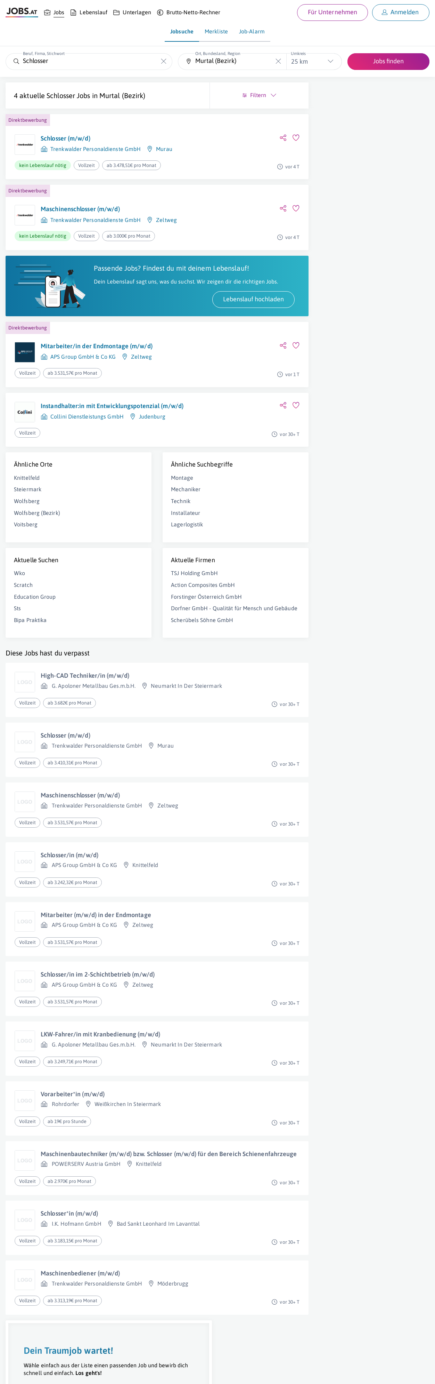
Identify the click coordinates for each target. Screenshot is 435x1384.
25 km (299, 61)
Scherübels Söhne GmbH (154, 658)
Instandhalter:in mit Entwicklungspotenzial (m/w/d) (100, 435)
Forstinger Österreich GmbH (158, 627)
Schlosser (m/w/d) (65, 147)
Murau (164, 158)
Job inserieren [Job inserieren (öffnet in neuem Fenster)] (46, 1372)
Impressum (80, 1372)
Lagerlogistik (139, 555)
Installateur (137, 543)
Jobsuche (182, 31)
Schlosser (61, 96)
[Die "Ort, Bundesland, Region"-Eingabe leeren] (278, 61)
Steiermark (27, 520)
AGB (102, 1372)
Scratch (23, 615)
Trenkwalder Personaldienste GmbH (95, 158)
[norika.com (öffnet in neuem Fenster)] (246, 1372)
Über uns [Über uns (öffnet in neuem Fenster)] (15, 1372)
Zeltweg (166, 229)
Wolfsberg (27, 531)
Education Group (35, 627)
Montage (134, 508)
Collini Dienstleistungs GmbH (87, 450)
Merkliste (216, 31)
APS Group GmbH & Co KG (83, 382)
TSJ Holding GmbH (146, 603)
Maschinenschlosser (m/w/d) (80, 218)
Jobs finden (388, 61)
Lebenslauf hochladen (156, 324)
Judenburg (152, 450)
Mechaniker (137, 520)
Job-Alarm (252, 31)
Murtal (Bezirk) (37, 105)
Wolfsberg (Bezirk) (37, 543)
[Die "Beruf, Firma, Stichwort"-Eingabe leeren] (163, 61)
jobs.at (172, 1372)
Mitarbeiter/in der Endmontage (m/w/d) (97, 371)
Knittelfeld (27, 508)
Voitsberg (26, 555)
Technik (132, 531)
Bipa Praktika (30, 650)
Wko (19, 603)
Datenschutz (126, 1372)
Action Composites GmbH (155, 615)
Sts (17, 639)
